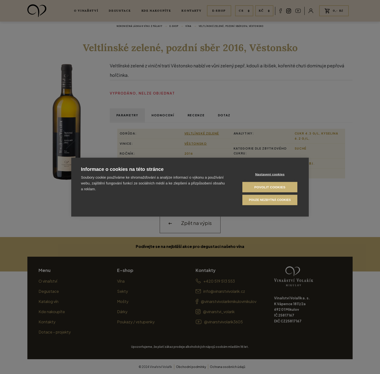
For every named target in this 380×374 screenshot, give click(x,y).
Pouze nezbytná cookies (270, 200)
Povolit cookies (269, 187)
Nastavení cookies (270, 174)
